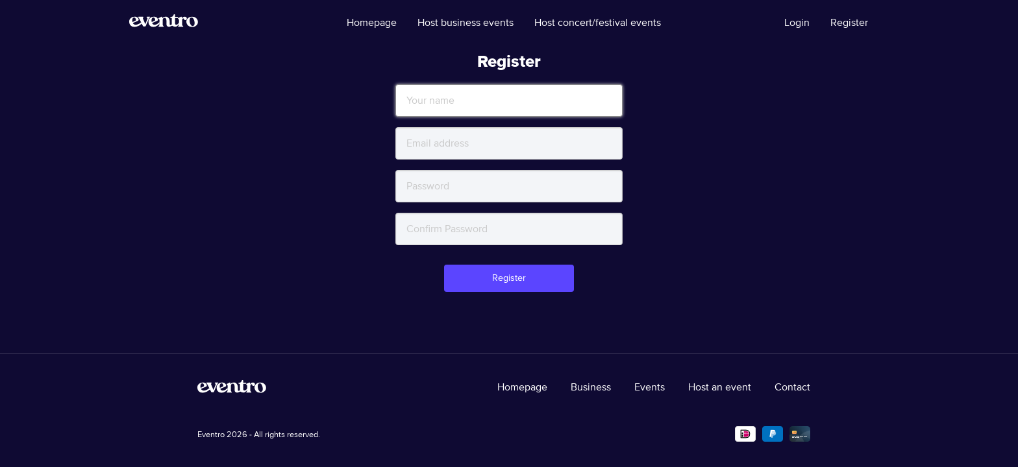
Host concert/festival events (597, 22)
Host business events (465, 22)
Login (797, 22)
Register (849, 22)
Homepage (372, 22)
